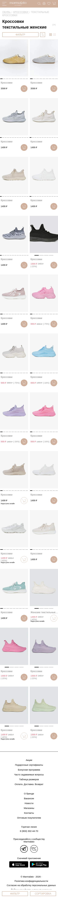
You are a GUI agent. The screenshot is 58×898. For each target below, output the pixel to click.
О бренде (29, 793)
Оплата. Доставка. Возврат (29, 784)
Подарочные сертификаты (29, 765)
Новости (29, 803)
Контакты (29, 813)
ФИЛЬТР (20, 34)
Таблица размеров (29, 779)
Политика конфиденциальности (31, 881)
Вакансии (29, 798)
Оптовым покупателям (29, 817)
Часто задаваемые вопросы (29, 774)
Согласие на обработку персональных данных (31, 885)
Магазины (29, 808)
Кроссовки (6, 82)
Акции (29, 760)
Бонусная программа (29, 769)
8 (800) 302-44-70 (29, 831)
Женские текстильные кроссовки (44, 612)
